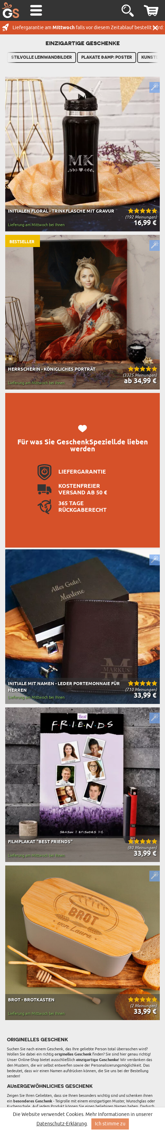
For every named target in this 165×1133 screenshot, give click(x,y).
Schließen (155, 27)
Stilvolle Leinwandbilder (41, 57)
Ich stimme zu (110, 1124)
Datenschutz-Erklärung (61, 1124)
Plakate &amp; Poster (106, 57)
